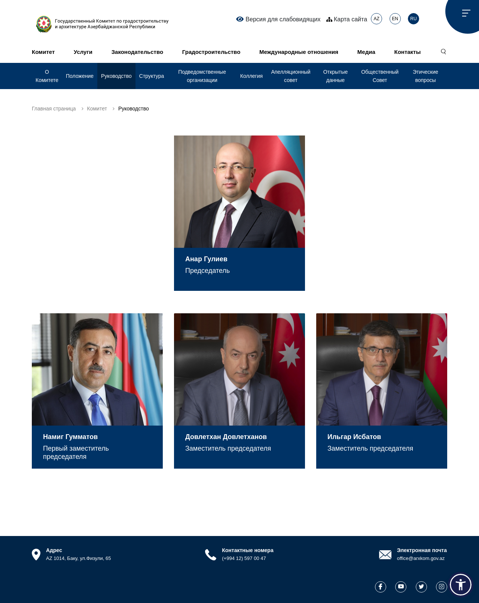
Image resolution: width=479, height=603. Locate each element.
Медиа (366, 52)
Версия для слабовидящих (278, 19)
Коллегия (251, 76)
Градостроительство (211, 52)
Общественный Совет (380, 76)
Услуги (83, 52)
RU (413, 18)
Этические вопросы (425, 76)
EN (395, 18)
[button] (461, 585)
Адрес (54, 550)
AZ (376, 18)
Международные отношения (298, 52)
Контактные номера (247, 550)
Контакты (407, 52)
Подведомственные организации (202, 76)
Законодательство (137, 52)
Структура (151, 76)
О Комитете (47, 76)
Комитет (43, 52)
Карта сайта (346, 19)
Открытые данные (335, 76)
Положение (80, 76)
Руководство (116, 76)
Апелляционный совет (290, 76)
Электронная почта (422, 550)
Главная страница (54, 109)
